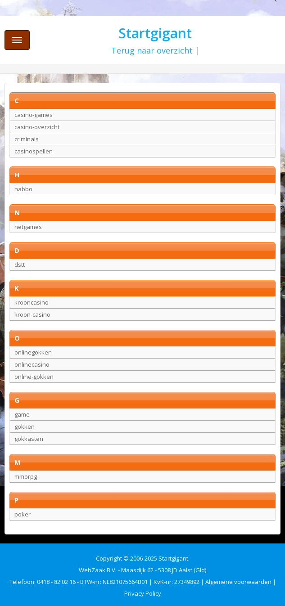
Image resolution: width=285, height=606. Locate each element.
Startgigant (155, 33)
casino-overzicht (36, 127)
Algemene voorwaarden (238, 582)
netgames (28, 227)
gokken (24, 426)
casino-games (33, 115)
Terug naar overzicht (152, 50)
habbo (23, 189)
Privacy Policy (142, 593)
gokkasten (28, 439)
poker (22, 514)
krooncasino (31, 302)
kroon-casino (32, 314)
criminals (26, 139)
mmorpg (25, 476)
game (22, 414)
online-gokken (34, 377)
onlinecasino (32, 364)
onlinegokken (33, 352)
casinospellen (33, 151)
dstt (19, 264)
